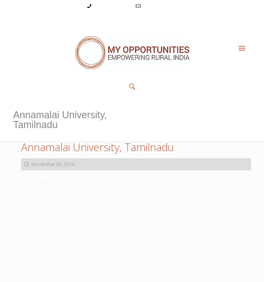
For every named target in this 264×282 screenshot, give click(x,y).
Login (97, 21)
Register (119, 21)
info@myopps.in (160, 6)
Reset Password (152, 21)
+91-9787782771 (112, 6)
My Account (72, 21)
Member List (191, 21)
